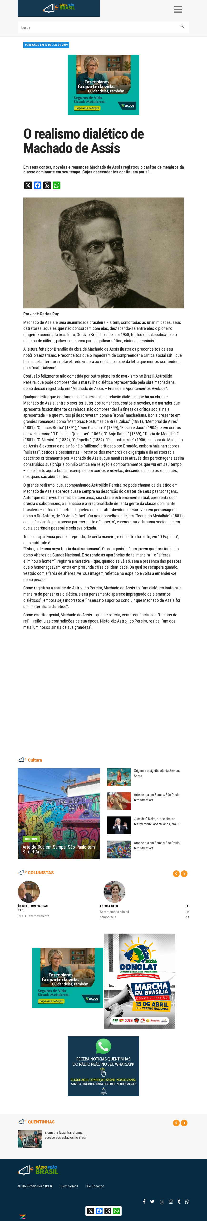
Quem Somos (69, 1186)
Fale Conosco (94, 1186)
